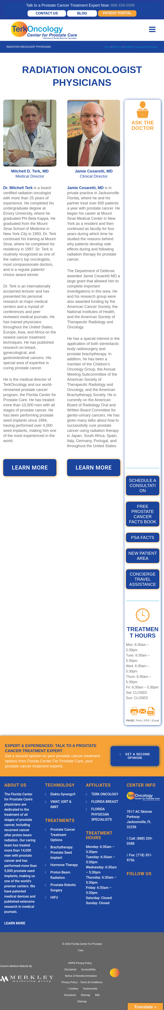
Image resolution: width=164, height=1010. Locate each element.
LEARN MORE (30, 467)
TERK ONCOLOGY (104, 794)
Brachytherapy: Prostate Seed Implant (61, 852)
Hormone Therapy (64, 865)
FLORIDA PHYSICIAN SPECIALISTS (101, 814)
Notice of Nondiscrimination (81, 975)
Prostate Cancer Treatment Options (62, 835)
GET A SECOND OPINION (135, 756)
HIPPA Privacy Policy (80, 963)
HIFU (54, 897)
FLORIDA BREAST (104, 802)
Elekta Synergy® (63, 794)
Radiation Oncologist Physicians (141, 47)
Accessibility (88, 969)
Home (107, 47)
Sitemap (85, 995)
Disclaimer (70, 969)
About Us (117, 47)
